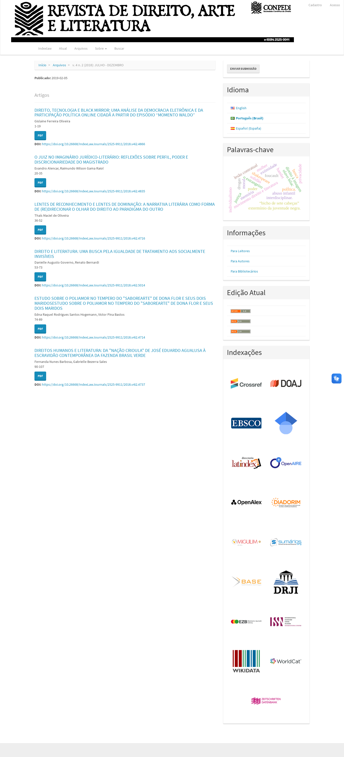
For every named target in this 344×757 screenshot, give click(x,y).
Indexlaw (45, 48)
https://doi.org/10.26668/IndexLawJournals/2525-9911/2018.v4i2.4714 (93, 337)
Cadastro (315, 5)
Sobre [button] (101, 48)
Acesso (335, 5)
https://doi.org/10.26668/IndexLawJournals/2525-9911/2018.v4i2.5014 (93, 285)
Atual (63, 48)
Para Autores (240, 261)
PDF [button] (40, 135)
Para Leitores (240, 251)
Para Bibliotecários (244, 271)
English (241, 108)
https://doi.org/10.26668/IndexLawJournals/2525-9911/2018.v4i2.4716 (93, 238)
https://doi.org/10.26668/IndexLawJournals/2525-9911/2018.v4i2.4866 (93, 144)
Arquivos (81, 48)
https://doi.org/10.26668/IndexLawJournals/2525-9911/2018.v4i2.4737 (93, 384)
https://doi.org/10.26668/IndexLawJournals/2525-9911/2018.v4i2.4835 (93, 191)
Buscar (119, 48)
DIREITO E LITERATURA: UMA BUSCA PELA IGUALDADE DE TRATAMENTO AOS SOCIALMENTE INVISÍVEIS (119, 253)
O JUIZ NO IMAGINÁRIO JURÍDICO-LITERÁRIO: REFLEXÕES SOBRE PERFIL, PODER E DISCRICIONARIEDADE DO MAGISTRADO (111, 159)
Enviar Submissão (243, 68)
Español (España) (248, 128)
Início (42, 65)
